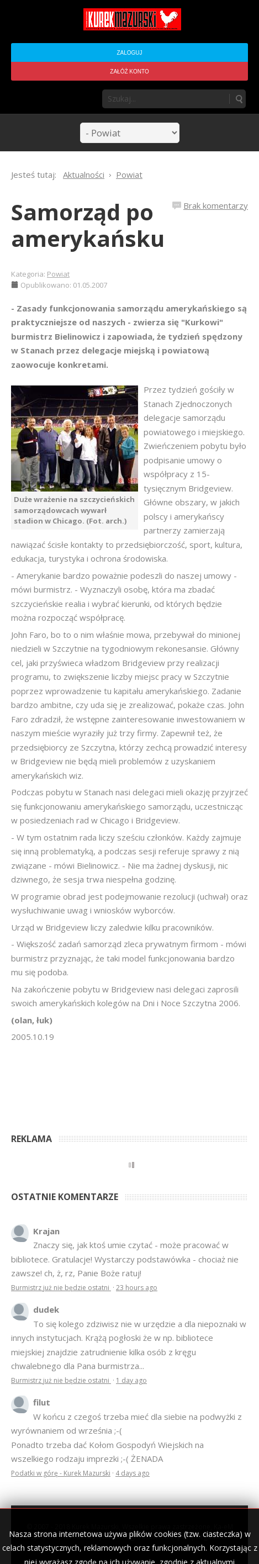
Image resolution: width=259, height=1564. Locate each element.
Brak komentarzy (215, 205)
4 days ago (132, 1473)
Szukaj (238, 98)
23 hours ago (136, 1287)
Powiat (58, 274)
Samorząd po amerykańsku (88, 225)
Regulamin (212, 1536)
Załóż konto (129, 71)
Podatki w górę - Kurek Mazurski (60, 1473)
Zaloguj (129, 53)
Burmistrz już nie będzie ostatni (61, 1287)
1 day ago (131, 1380)
